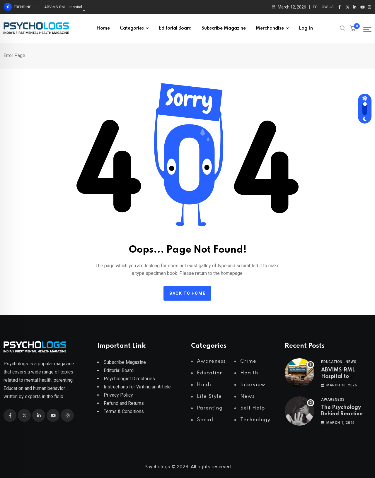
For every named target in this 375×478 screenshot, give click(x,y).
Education (331, 362)
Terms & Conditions (124, 411)
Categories (132, 28)
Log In (306, 28)
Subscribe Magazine (224, 28)
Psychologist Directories (129, 378)
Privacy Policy (118, 395)
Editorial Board (175, 28)
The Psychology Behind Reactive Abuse (342, 414)
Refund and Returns (124, 403)
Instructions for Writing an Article (137, 387)
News (351, 362)
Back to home (187, 293)
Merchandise (270, 28)
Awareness (333, 400)
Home (103, 28)
